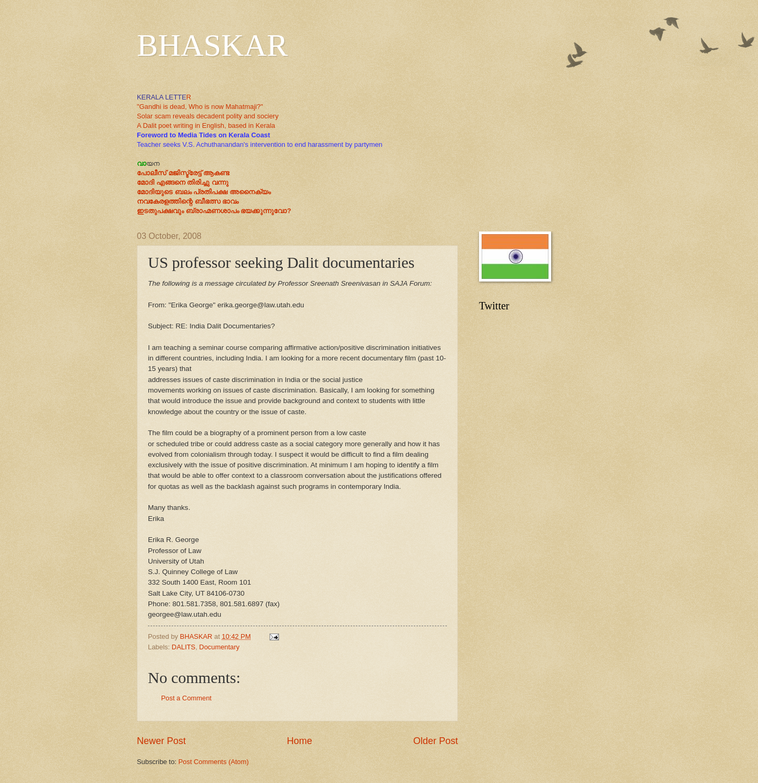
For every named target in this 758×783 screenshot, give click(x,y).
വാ (141, 163)
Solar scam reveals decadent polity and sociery (207, 116)
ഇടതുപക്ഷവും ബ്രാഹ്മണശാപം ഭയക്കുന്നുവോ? (214, 211)
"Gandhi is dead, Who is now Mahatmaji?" (200, 107)
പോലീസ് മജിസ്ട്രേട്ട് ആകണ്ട (183, 173)
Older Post (435, 741)
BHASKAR (212, 45)
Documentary (219, 647)
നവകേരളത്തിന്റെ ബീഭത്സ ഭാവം (187, 201)
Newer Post (161, 741)
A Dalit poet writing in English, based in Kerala (206, 125)
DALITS (183, 647)
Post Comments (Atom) (213, 762)
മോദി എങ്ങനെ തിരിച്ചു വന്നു (182, 182)
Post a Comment (186, 698)
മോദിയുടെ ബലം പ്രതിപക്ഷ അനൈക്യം (204, 192)
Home (299, 741)
